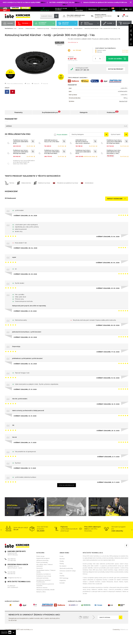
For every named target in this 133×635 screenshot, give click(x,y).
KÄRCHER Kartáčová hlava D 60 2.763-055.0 (51, 140)
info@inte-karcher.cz (14, 577)
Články (62, 563)
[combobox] (89, 134)
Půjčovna (124, 23)
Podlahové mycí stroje (43, 28)
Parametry (19, 112)
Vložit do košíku (117, 58)
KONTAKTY (104, 9)
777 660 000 (12, 560)
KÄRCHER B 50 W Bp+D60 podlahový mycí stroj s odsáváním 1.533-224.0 (83, 141)
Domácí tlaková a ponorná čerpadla (45, 584)
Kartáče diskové (78, 28)
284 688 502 (12, 559)
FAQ (61, 573)
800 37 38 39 (82, 70)
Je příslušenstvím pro (51, 112)
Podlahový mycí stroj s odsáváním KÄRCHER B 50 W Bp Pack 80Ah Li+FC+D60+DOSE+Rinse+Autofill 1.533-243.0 (114, 141)
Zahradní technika (42, 578)
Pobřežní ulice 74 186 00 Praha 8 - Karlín (18, 566)
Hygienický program (44, 23)
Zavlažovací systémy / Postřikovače (43, 581)
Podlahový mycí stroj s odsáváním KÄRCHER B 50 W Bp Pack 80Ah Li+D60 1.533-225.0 (51, 151)
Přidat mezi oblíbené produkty (14, 83)
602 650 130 (11, 573)
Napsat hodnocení (116, 198)
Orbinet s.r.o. (124, 629)
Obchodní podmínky (66, 568)
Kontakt (62, 583)
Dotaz (27, 83)
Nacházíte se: (9, 28)
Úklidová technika (30, 28)
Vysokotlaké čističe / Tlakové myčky (45, 571)
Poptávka (63, 580)
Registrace (92, 9)
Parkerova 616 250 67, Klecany (17, 553)
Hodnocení (112, 112)
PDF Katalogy (64, 578)
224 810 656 (11, 572)
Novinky (8, 23)
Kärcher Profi (123, 101)
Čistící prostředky (89, 23)
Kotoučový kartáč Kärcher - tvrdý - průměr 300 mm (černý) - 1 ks (102, 28)
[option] (35, 60)
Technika (24, 23)
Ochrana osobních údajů (68, 570)
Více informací (73, 42)
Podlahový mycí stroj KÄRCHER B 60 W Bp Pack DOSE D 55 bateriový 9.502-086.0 (24, 162)
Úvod (14, 28)
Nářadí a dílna (41, 591)
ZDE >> (42, 2)
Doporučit (35, 83)
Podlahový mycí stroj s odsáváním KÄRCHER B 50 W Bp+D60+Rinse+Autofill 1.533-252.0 (83, 151)
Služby (108, 23)
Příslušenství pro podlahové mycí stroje (61, 28)
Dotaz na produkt (115, 69)
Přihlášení (79, 9)
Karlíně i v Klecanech (110, 587)
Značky (62, 575)
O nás (61, 556)
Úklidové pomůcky (67, 23)
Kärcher (62, 558)
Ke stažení (63, 566)
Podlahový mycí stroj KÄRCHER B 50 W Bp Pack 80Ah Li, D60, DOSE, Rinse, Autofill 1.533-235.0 (113, 151)
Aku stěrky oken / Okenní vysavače (44, 565)
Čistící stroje (40, 556)
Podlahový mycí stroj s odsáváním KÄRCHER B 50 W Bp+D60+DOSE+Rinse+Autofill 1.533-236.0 (21, 141)
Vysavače (39, 568)
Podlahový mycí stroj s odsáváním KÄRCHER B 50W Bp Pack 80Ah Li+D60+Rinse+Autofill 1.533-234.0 (20, 151)
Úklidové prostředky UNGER (45, 589)
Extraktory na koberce (43, 574)
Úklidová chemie (41, 587)
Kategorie (83, 112)
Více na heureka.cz (66, 485)
